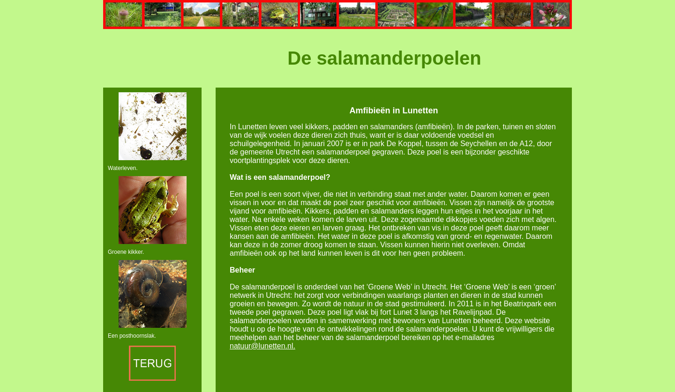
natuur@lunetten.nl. (262, 346)
